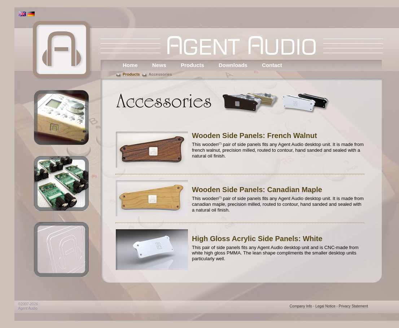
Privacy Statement (353, 306)
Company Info (301, 306)
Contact (272, 65)
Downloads (233, 65)
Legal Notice (325, 306)
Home (130, 65)
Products (192, 65)
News (159, 65)
